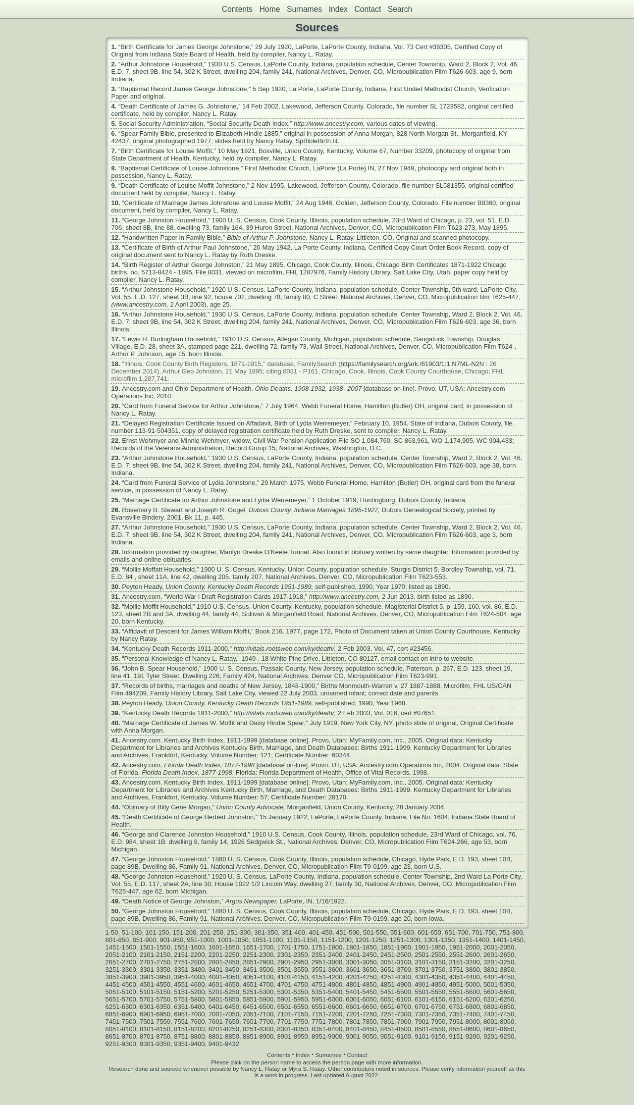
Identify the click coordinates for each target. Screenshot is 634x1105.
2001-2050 (498, 947)
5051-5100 (121, 992)
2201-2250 (224, 954)
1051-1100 (267, 940)
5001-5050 (498, 984)
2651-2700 (121, 962)
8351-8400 (327, 1029)
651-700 (457, 932)
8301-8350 (292, 1029)
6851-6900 (121, 1014)
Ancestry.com (141, 388)
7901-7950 (430, 1021)
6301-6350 (155, 1006)
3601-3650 (361, 969)
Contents (237, 9)
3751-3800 (464, 969)
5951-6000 (327, 999)
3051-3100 (395, 962)
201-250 (211, 932)
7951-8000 (464, 1021)
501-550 (375, 932)
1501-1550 (155, 947)
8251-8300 (258, 1029)
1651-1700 (258, 947)
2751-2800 (189, 962)
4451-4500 (121, 984)
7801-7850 (361, 1021)
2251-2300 (258, 954)
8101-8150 (155, 1029)
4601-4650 (224, 984)
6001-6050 (361, 999)
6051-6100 (395, 999)
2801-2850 (224, 962)
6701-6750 (430, 1006)
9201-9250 (498, 1036)
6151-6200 (464, 999)
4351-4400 (464, 977)
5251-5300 (258, 992)
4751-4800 (327, 984)
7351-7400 (464, 1014)
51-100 (132, 932)
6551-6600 (327, 1006)
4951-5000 (464, 984)
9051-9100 (395, 1036)
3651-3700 (395, 969)
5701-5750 (155, 999)
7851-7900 (395, 1021)
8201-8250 (224, 1029)
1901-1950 (430, 947)
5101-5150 (155, 992)
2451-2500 (395, 954)
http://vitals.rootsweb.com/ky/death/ (284, 648)
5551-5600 (464, 992)
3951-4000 (189, 977)
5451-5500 (395, 992)
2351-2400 (327, 954)
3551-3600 (327, 969)
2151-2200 (189, 954)
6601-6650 (361, 1006)
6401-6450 (224, 1006)
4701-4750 (292, 984)
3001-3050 (361, 962)
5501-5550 (430, 992)
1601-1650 (224, 947)
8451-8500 (395, 1029)
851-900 (144, 940)
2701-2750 (155, 962)
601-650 (429, 932)
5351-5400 (327, 992)
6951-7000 (189, 1014)
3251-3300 (121, 969)
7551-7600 (189, 1021)
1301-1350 (439, 940)
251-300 (239, 932)
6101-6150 (430, 999)
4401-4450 (498, 977)
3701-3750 (430, 969)
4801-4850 (361, 984)
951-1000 (200, 940)
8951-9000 (327, 1036)
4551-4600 (189, 984)
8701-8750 (155, 1036)
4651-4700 (258, 984)
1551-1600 (189, 947)
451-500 (348, 932)
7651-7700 (258, 1021)
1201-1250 (370, 940)
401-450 (320, 932)
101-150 (157, 932)
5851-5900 (258, 999)
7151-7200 (327, 1014)
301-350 (266, 932)
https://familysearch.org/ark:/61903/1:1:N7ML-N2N (412, 364)
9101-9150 (430, 1036)
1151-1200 (336, 940)
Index (338, 9)
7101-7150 (292, 1014)
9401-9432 (224, 1044)
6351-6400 (189, 1006)
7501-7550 (155, 1021)
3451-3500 (258, 969)
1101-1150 (301, 940)
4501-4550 (155, 984)
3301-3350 (155, 969)
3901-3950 (155, 977)
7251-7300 (395, 1014)
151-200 (184, 932)
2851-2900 (258, 962)
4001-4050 (224, 977)
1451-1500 (121, 947)
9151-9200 (464, 1036)
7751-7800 (327, 1021)
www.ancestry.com (139, 304)
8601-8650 (498, 1029)
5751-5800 (189, 999)
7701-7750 (292, 1021)
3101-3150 (430, 962)
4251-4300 (395, 977)
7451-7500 (121, 1021)
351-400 (293, 932)
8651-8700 (121, 1036)
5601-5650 (498, 992)
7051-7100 (258, 1014)
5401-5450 (361, 992)
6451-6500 (258, 1006)
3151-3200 (464, 962)
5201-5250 (224, 992)
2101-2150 (155, 954)
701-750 (484, 932)
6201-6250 (498, 999)
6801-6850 (498, 1006)
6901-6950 (155, 1014)
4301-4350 (430, 977)
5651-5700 (121, 999)
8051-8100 (121, 1029)
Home (270, 9)
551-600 (402, 932)
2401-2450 (361, 954)
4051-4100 (258, 977)
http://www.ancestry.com (328, 123)
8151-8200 (189, 1029)
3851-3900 (121, 977)
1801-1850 (361, 947)
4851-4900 (395, 984)
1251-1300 (405, 940)
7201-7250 (361, 1014)
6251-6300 (121, 1006)
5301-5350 (292, 992)
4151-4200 (327, 977)
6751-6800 (464, 1006)
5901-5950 (292, 999)
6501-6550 (292, 1006)
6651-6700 (395, 1006)
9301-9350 (155, 1044)
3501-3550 (292, 969)
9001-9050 (361, 1036)
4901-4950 (430, 984)
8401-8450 (361, 1029)
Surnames (304, 9)
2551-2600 (464, 954)
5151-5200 (189, 992)
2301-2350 (292, 954)
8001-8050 (498, 1021)
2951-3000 (327, 962)
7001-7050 (224, 1014)
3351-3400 (189, 969)
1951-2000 (464, 947)
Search (400, 9)
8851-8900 (258, 1036)
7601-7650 (224, 1021)
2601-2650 (498, 954)
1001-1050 (233, 940)
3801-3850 (498, 969)
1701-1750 (292, 947)
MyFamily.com (370, 740)
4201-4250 (361, 977)
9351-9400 (189, 1044)
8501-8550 (430, 1029)
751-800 (511, 932)
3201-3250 (498, 962)
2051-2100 (121, 954)
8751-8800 (189, 1036)
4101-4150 (292, 977)
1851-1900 (395, 947)
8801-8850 (224, 1036)
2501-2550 (430, 954)
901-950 (171, 940)
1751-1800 (327, 947)
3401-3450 (224, 969)
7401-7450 (498, 1014)
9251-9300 (121, 1044)
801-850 (117, 940)
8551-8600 (464, 1029)
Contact (367, 9)
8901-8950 (292, 1036)
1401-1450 (508, 940)
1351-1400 (473, 940)
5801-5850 (224, 999)
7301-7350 (430, 1014)
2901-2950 (292, 962)
